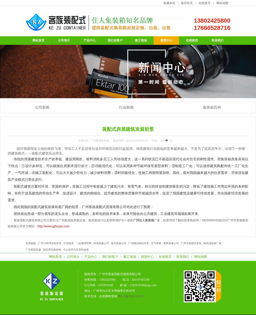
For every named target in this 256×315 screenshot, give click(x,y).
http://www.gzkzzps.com (53, 226)
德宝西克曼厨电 (52, 249)
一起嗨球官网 (83, 243)
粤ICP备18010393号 (131, 296)
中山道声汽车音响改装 (76, 249)
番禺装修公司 (171, 243)
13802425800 (212, 20)
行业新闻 (126, 107)
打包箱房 (69, 243)
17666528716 (212, 28)
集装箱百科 (212, 107)
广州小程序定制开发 (49, 243)
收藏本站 (169, 3)
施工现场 (129, 256)
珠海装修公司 (101, 243)
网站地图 (222, 3)
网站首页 (55, 256)
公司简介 (73, 256)
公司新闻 (42, 107)
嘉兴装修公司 (118, 243)
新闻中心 (147, 256)
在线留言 (205, 3)
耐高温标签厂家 (212, 243)
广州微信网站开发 (138, 243)
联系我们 (182, 256)
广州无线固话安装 (191, 243)
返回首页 (187, 3)
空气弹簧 (156, 243)
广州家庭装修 (33, 249)
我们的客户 (110, 256)
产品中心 (90, 256)
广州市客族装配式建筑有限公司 (120, 274)
